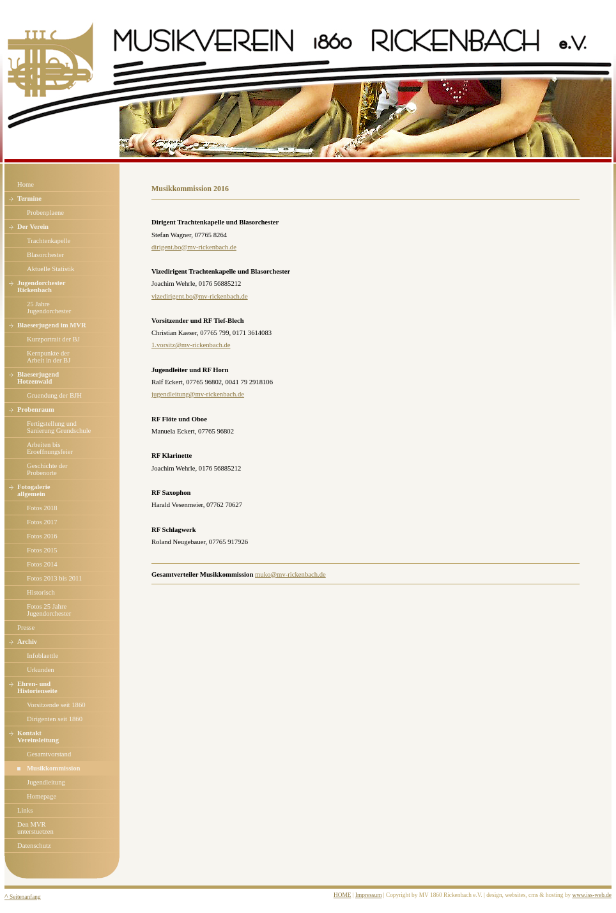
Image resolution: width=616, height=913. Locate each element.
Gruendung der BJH (54, 395)
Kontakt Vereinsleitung (38, 737)
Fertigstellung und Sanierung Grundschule (59, 427)
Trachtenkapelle (48, 240)
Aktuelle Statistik (50, 268)
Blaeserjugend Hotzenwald (38, 378)
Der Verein (33, 226)
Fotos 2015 (42, 550)
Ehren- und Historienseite (37, 687)
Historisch (41, 592)
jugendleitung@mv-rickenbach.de (197, 394)
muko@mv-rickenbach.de (290, 574)
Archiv (27, 641)
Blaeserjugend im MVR (51, 325)
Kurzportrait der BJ (53, 339)
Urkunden (40, 669)
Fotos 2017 (42, 522)
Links (25, 810)
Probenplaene (45, 212)
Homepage (41, 796)
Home (25, 184)
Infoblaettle (42, 655)
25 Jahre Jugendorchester (49, 307)
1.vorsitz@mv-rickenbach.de (190, 344)
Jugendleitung (46, 782)
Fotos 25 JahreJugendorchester (49, 610)
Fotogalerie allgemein (33, 490)
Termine (29, 198)
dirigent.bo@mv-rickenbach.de (193, 247)
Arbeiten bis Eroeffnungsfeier (50, 448)
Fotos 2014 (42, 564)
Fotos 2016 (42, 536)
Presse (26, 627)
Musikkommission (54, 768)
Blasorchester (45, 254)
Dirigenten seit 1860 (54, 718)
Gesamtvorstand (49, 754)
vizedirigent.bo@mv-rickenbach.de (199, 296)
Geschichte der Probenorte (47, 469)
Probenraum (35, 409)
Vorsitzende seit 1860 (56, 704)
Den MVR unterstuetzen (35, 828)
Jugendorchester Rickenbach (41, 286)
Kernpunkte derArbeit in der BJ (48, 357)
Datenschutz (34, 845)
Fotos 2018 (42, 507)
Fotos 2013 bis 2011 (54, 578)
